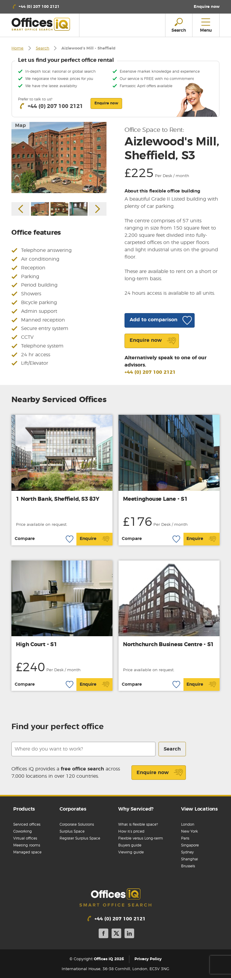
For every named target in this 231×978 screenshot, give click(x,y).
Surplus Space (72, 831)
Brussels (188, 866)
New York (189, 831)
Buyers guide (129, 845)
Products (24, 809)
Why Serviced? (135, 809)
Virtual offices (25, 838)
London (187, 824)
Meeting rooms (26, 845)
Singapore (190, 845)
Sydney (187, 852)
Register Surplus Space (80, 838)
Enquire (94, 539)
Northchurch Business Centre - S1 (168, 644)
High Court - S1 (36, 644)
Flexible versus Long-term (140, 838)
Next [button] (97, 209)
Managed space (27, 852)
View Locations (199, 809)
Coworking (22, 831)
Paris (185, 838)
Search (42, 48)
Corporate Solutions (77, 824)
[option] (58, 157)
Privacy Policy (148, 959)
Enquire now (160, 772)
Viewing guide (131, 852)
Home (17, 48)
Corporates (73, 809)
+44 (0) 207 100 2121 (150, 372)
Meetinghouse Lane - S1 (155, 499)
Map (20, 125)
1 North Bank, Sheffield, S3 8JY (57, 499)
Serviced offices (26, 824)
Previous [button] (20, 209)
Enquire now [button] (106, 103)
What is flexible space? (138, 824)
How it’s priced (131, 831)
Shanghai (189, 859)
